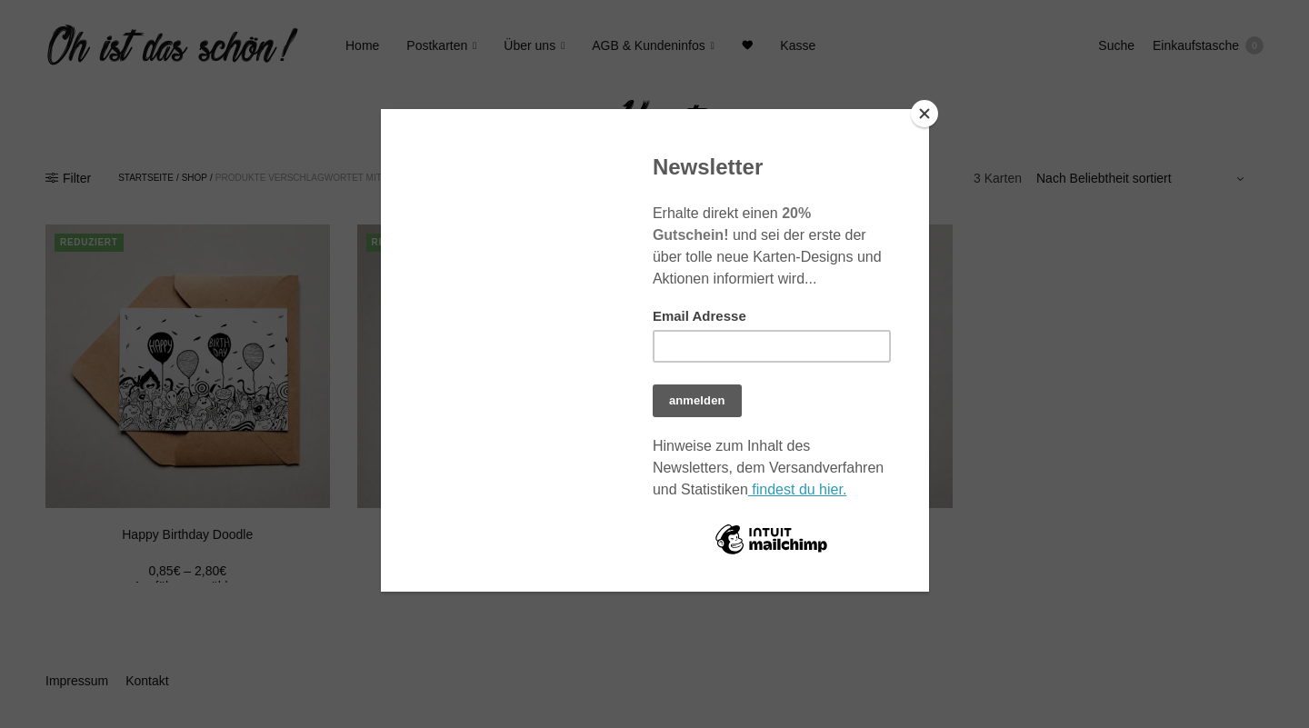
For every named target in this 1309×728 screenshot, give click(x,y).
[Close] (924, 113)
